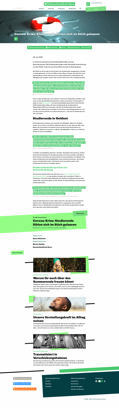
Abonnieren (86, 47)
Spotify (62, 47)
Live (89, 9)
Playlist (96, 9)
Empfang (48, 383)
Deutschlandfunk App (36, 47)
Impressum (74, 381)
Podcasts (51, 8)
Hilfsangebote (46, 103)
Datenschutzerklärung (78, 378)
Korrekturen (75, 383)
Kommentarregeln (76, 386)
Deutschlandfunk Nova (52, 378)
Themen (41, 8)
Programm (61, 8)
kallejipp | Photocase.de (112, 41)
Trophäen (48, 386)
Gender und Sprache (77, 389)
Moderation (72, 8)
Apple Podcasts (74, 47)
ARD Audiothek (51, 47)
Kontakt (47, 381)
